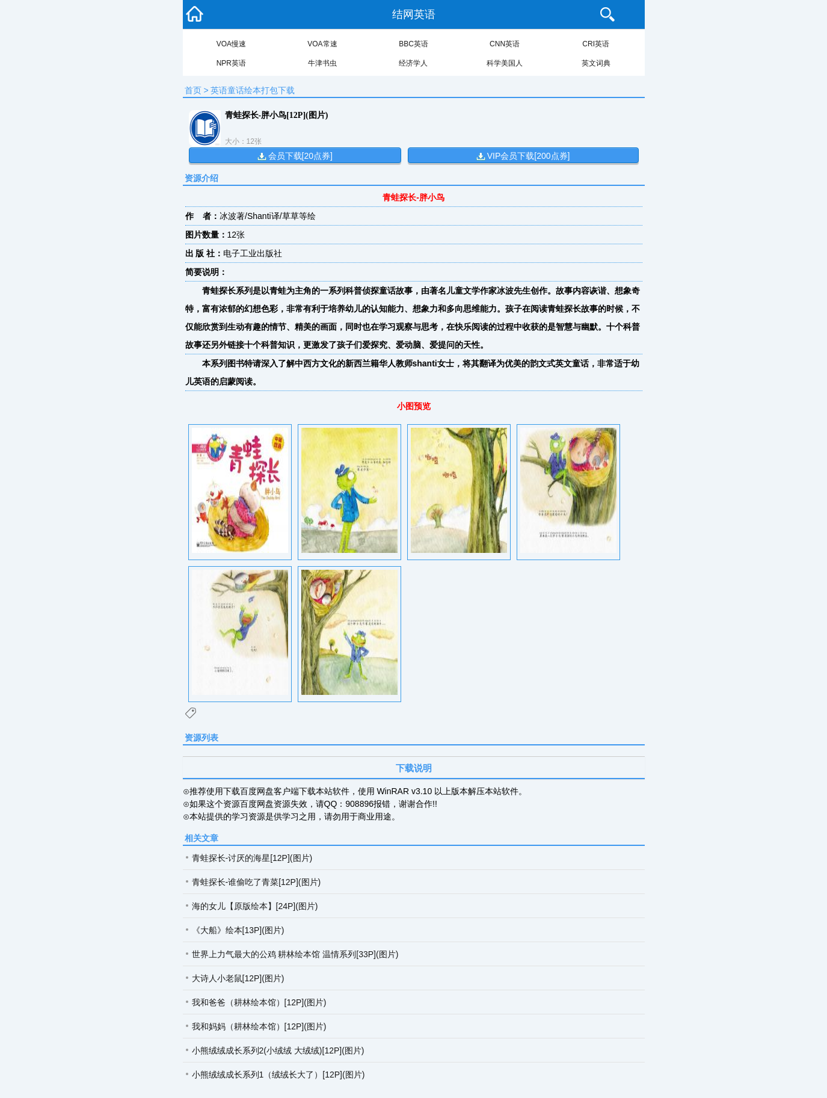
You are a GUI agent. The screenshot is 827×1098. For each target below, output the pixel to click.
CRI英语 (595, 44)
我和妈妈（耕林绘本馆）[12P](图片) (259, 1026)
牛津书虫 (322, 63)
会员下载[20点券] (300, 156)
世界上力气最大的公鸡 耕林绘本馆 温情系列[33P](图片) (295, 954)
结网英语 (413, 14)
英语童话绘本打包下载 (253, 90)
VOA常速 (322, 44)
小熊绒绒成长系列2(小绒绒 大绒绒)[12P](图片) (278, 1050)
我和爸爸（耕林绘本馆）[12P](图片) (259, 1002)
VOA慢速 (231, 44)
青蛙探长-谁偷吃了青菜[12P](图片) (256, 882)
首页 (193, 90)
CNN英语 (505, 44)
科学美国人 (505, 63)
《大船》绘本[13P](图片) (238, 930)
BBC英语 (413, 44)
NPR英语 (231, 63)
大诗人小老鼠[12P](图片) (238, 978)
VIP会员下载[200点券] (528, 156)
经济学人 (413, 63)
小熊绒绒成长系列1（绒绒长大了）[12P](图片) (278, 1074)
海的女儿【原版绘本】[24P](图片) (255, 906)
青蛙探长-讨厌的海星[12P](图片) (252, 858)
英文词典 (596, 63)
